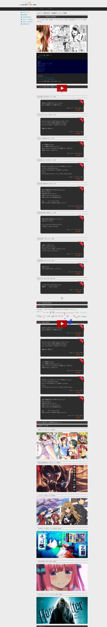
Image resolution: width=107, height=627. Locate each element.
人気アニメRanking (27, 19)
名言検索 (24, 14)
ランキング (50, 8)
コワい (77, 312)
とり (52, 312)
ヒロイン (39, 315)
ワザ (48, 316)
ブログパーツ (25, 12)
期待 (74, 316)
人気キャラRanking (27, 21)
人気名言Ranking (26, 17)
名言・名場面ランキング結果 (45, 63)
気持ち (79, 316)
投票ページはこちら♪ (43, 57)
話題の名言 (41, 70)
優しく (53, 316)
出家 (56, 316)
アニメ (32, 8)
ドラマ (41, 8)
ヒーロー (44, 316)
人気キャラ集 (42, 69)
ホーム (24, 8)
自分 (38, 316)
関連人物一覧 (42, 65)
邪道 (40, 316)
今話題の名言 (25, 24)
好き (62, 316)
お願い (38, 311)
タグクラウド (42, 67)
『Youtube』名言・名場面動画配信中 (47, 79)
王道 (82, 316)
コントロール (83, 312)
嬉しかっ (64, 314)
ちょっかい (46, 312)
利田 (59, 316)
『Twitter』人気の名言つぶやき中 (46, 77)
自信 (85, 316)
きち (42, 311)
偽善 (52, 316)
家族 (67, 316)
